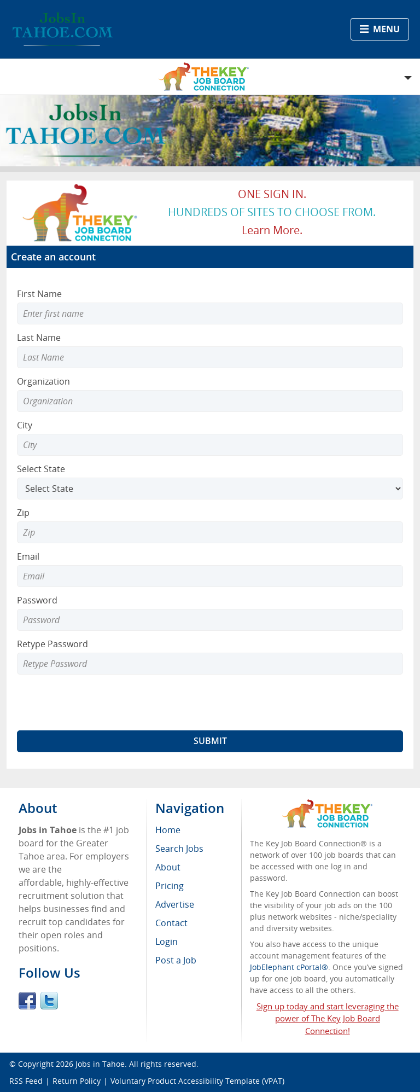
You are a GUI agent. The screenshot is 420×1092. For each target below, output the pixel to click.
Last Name (39, 338)
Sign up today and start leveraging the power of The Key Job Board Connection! (327, 1019)
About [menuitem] (167, 867)
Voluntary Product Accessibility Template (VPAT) (197, 1081)
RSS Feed (26, 1081)
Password (37, 600)
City (24, 425)
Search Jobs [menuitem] (179, 849)
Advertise (174, 904)
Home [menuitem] (167, 830)
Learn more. (272, 230)
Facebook (27, 1000)
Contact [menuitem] (171, 923)
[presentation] (100, 702)
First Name (39, 294)
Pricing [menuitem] (169, 886)
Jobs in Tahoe (100, 1064)
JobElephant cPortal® (289, 967)
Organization (43, 381)
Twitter (49, 1000)
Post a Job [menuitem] (175, 960)
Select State (41, 469)
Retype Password (52, 644)
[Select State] (210, 488)
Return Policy (76, 1081)
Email (28, 556)
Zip (23, 513)
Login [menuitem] (166, 942)
